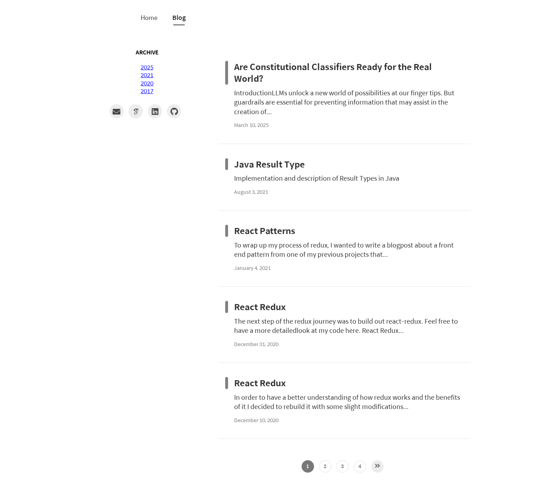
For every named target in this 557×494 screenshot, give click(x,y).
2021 (147, 75)
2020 (147, 83)
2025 (147, 67)
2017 (147, 91)
